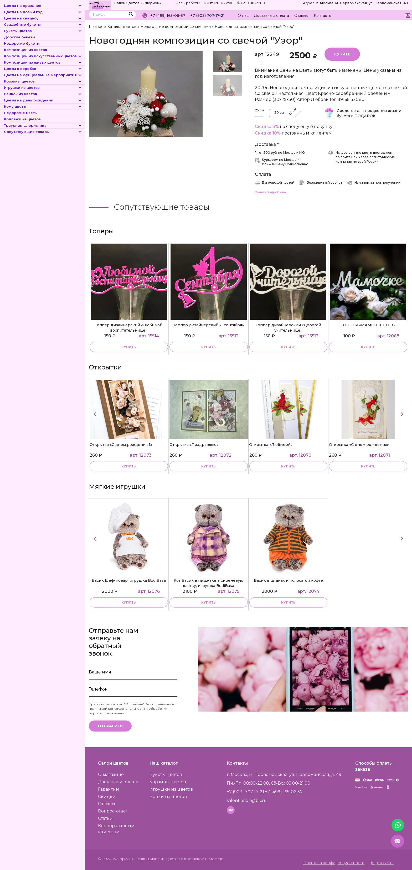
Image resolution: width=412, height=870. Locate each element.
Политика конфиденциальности (334, 862)
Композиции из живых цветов (43, 62)
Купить (342, 54)
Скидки (107, 796)
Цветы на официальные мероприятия (43, 75)
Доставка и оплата (271, 15)
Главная (96, 26)
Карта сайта (382, 862)
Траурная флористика (43, 125)
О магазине (111, 774)
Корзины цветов (43, 81)
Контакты (323, 15)
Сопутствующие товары (43, 132)
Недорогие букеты (22, 43)
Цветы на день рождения (43, 100)
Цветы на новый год (43, 12)
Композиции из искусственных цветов (43, 56)
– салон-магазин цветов (157, 858)
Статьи (105, 818)
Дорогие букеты (19, 37)
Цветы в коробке (43, 68)
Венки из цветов (168, 796)
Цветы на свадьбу (43, 18)
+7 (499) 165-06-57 (167, 15)
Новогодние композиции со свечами (175, 26)
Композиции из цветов (25, 50)
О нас (243, 15)
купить (128, 347)
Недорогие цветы (21, 113)
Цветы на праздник (43, 5)
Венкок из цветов (43, 94)
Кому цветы (43, 106)
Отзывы (301, 15)
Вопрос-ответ (113, 810)
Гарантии (108, 788)
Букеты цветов (43, 31)
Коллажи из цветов (22, 119)
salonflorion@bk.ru (247, 799)
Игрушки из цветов (43, 87)
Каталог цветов (121, 26)
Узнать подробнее (270, 192)
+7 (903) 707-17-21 (207, 15)
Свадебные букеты (43, 24)
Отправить (110, 725)
